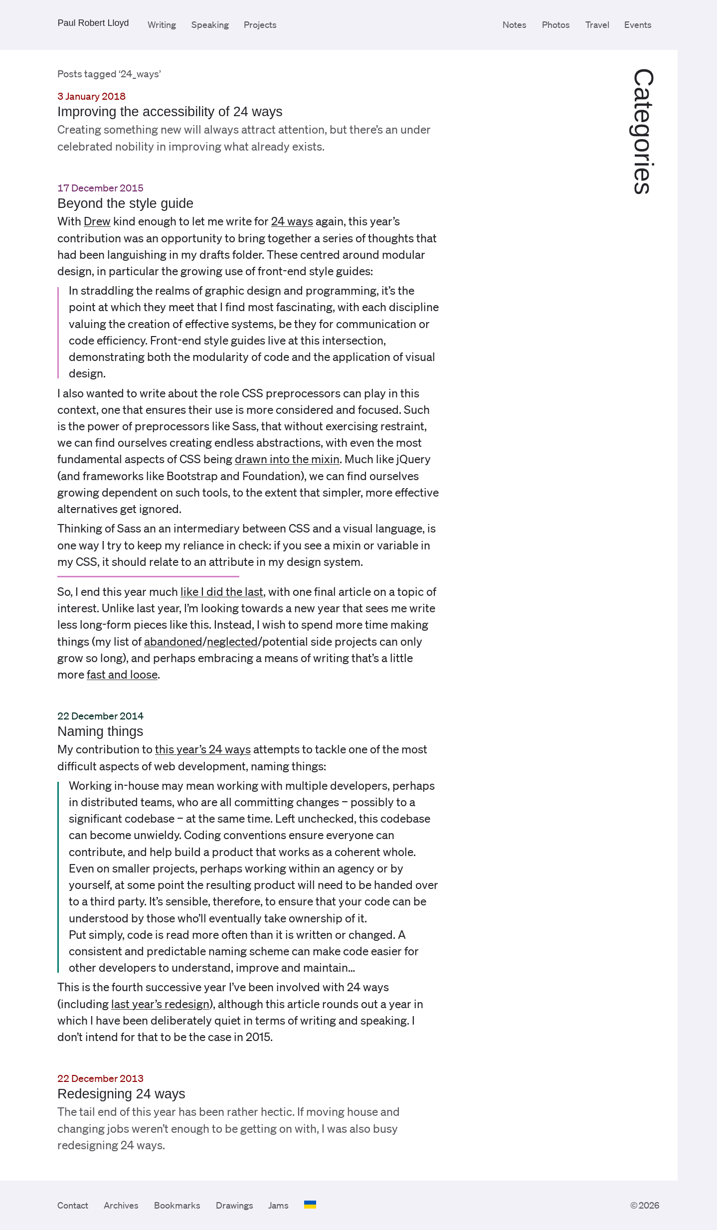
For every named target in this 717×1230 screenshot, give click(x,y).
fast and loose (122, 674)
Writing (162, 24)
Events (638, 24)
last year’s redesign (160, 1004)
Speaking (210, 24)
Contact (72, 1205)
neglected (232, 641)
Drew (97, 221)
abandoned (173, 641)
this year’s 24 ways (203, 749)
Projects (260, 24)
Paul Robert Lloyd (93, 23)
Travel (597, 24)
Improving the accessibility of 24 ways (170, 111)
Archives (121, 1205)
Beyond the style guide (125, 203)
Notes (515, 24)
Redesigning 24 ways (121, 1093)
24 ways (292, 221)
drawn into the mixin (287, 459)
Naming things (100, 731)
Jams (278, 1205)
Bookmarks (177, 1205)
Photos (556, 24)
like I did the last (221, 591)
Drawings (234, 1205)
